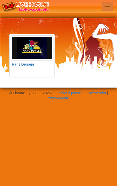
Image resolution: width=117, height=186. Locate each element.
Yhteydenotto (58, 98)
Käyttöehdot (96, 93)
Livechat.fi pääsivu (69, 93)
